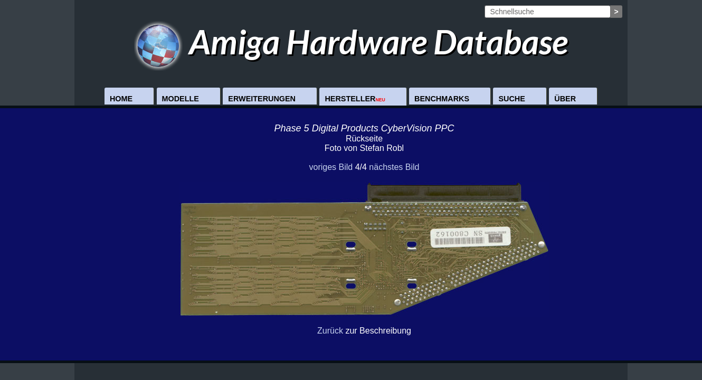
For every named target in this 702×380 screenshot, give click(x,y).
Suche (511, 98)
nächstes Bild (394, 167)
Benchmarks (441, 98)
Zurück (330, 330)
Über (565, 98)
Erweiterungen (262, 98)
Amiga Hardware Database (351, 41)
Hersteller (355, 98)
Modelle (180, 98)
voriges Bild (331, 167)
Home (121, 98)
